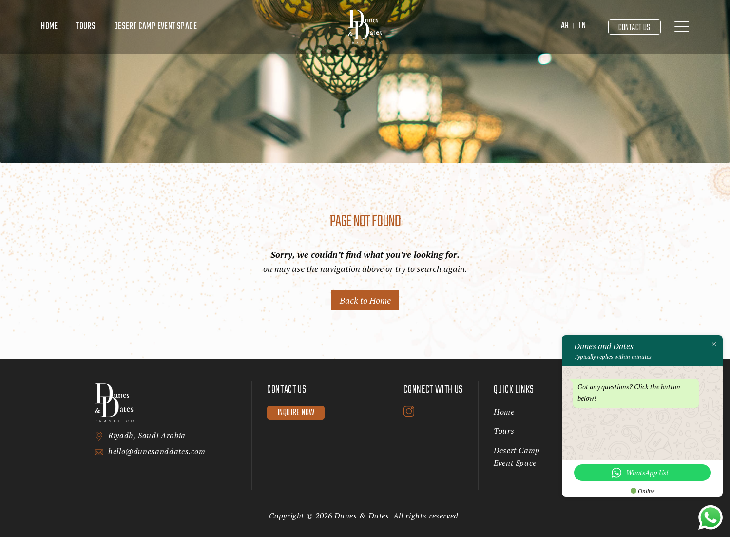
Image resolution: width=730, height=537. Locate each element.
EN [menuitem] (582, 26)
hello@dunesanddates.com (157, 451)
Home (49, 26)
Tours (86, 26)
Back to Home (365, 300)
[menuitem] (565, 27)
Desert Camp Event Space (155, 26)
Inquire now (295, 413)
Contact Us (634, 28)
